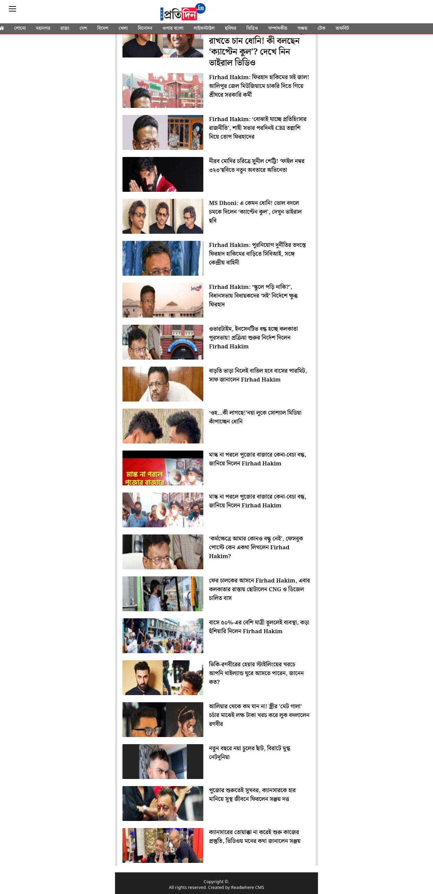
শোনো (20, 28)
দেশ (83, 28)
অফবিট (342, 28)
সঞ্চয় (302, 28)
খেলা (123, 28)
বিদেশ (102, 28)
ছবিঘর (230, 28)
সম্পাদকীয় (278, 28)
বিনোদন (145, 28)
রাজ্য (65, 28)
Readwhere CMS (247, 888)
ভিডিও (252, 28)
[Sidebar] (12, 9)
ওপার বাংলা (172, 28)
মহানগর (43, 28)
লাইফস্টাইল (203, 28)
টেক (321, 28)
